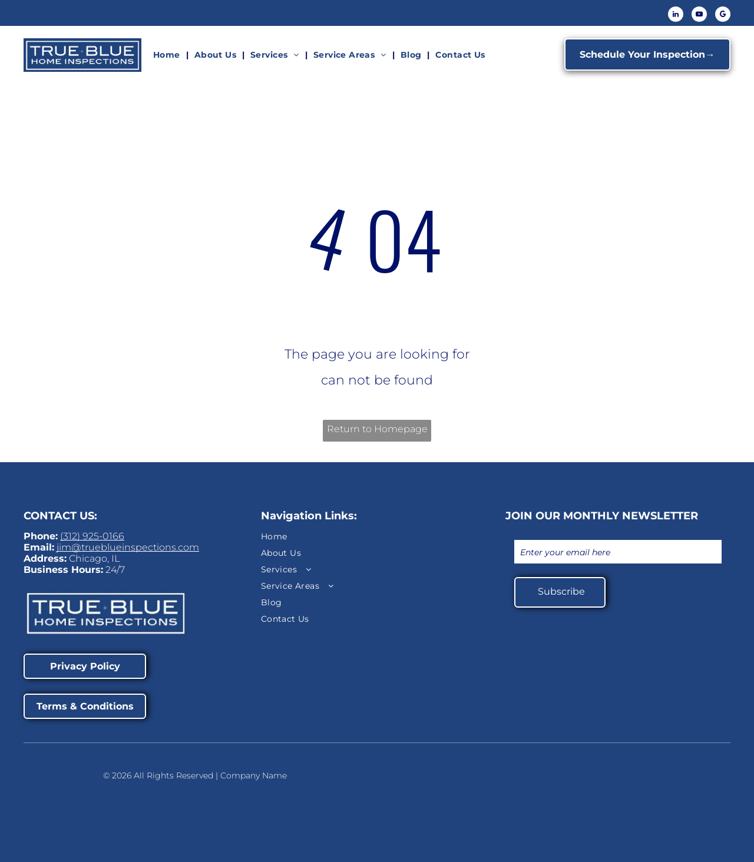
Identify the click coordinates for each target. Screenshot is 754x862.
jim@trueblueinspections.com (128, 547)
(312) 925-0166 (92, 536)
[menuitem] (167, 55)
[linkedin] (675, 15)
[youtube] (699, 15)
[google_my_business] (722, 15)
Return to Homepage (377, 429)
